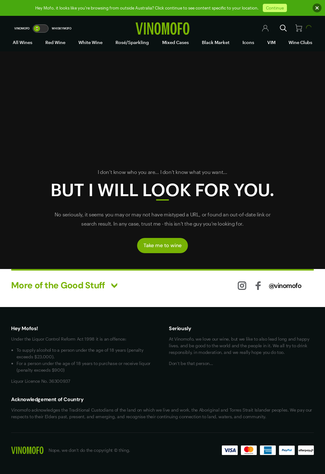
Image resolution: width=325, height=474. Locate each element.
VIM (271, 42)
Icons (248, 42)
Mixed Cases (175, 42)
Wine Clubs (300, 42)
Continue (275, 7)
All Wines (22, 42)
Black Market (215, 42)
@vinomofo (285, 285)
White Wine (90, 42)
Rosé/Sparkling (132, 42)
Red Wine (55, 42)
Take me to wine (162, 245)
